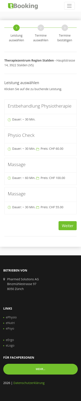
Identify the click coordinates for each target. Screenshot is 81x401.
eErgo (10, 340)
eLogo (10, 345)
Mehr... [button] (40, 369)
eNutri (10, 323)
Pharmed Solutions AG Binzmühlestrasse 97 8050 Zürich (23, 284)
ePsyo (10, 328)
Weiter (67, 225)
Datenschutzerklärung (28, 383)
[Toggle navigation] (69, 5)
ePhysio (11, 317)
